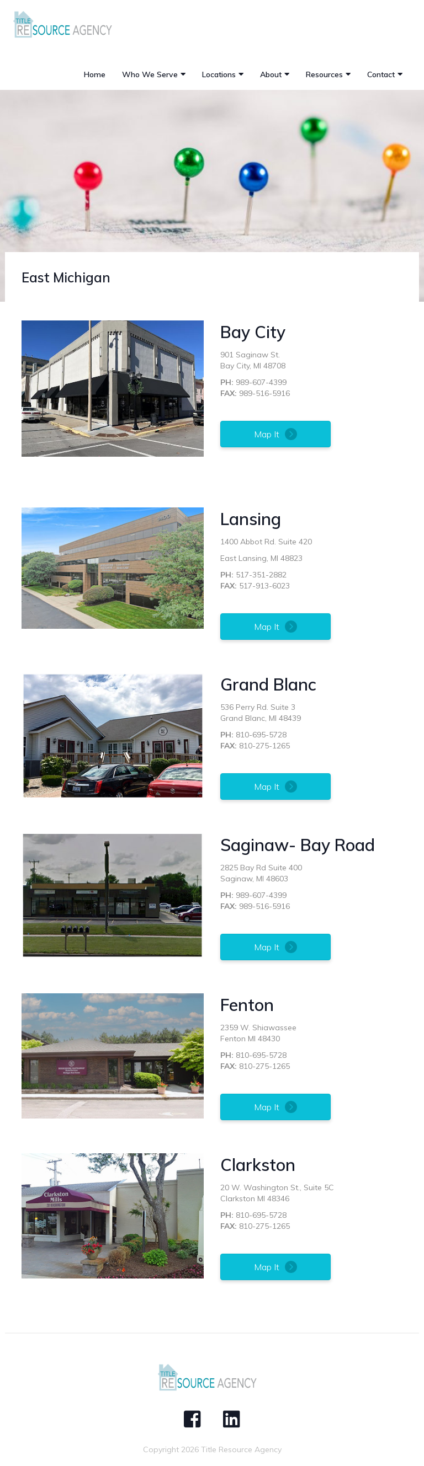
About (271, 74)
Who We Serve (150, 74)
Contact (381, 74)
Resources (324, 74)
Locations (219, 74)
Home (94, 74)
